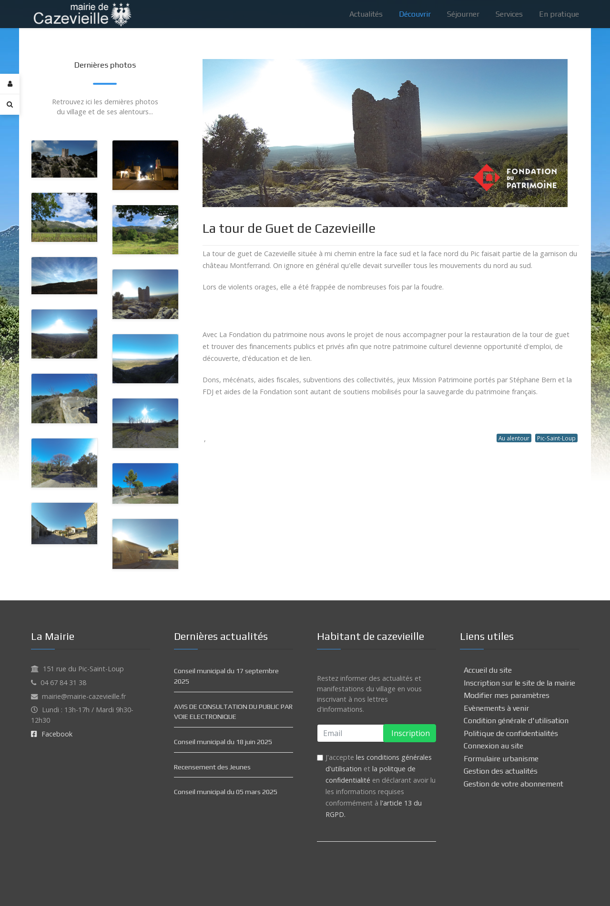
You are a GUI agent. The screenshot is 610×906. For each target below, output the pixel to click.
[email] (376, 733)
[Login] (10, 84)
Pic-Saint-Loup (556, 438)
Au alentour (513, 438)
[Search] (10, 104)
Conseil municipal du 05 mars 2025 (225, 792)
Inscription (409, 733)
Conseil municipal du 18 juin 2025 (223, 742)
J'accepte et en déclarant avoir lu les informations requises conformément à (380, 786)
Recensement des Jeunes (212, 767)
